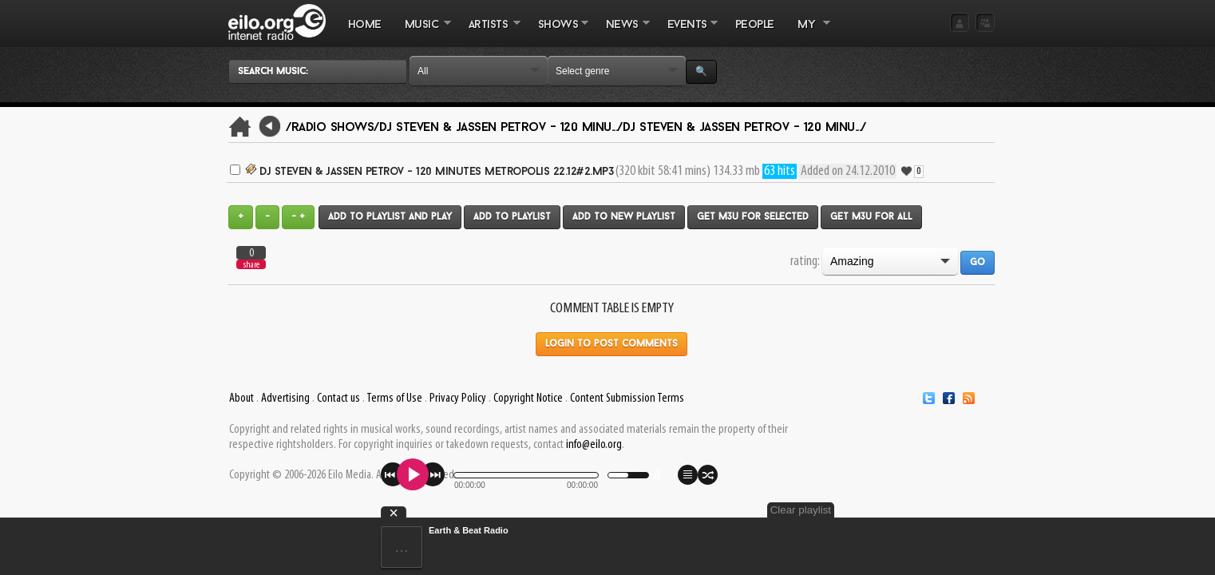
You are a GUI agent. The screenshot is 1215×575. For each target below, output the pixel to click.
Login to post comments (611, 344)
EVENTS (686, 32)
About (241, 398)
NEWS (622, 32)
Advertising (285, 398)
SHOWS (557, 32)
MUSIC (422, 32)
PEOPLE (754, 25)
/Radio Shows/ (332, 127)
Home (365, 25)
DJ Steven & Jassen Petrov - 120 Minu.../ (501, 127)
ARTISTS (488, 32)
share (251, 264)
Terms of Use (394, 398)
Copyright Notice (528, 398)
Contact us (338, 398)
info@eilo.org (594, 444)
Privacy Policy (457, 398)
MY (808, 32)
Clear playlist (957, 510)
